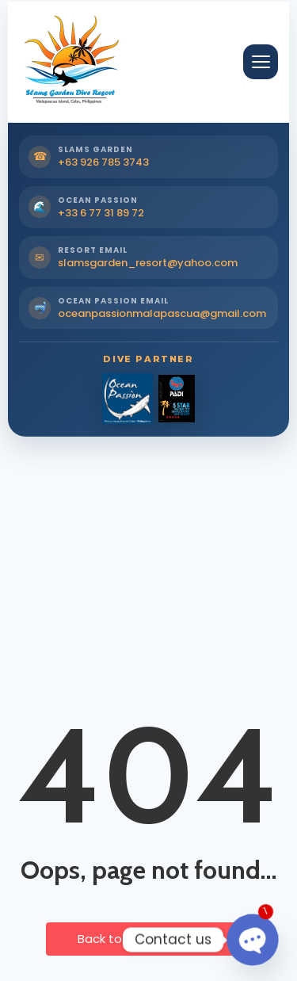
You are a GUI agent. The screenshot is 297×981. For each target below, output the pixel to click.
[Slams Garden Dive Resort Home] (69, 62)
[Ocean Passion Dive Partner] (127, 398)
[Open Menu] (260, 61)
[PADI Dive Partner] (177, 398)
